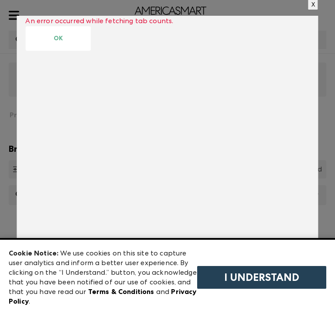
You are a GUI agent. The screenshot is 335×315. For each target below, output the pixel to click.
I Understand (261, 277)
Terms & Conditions (121, 291)
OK (58, 38)
